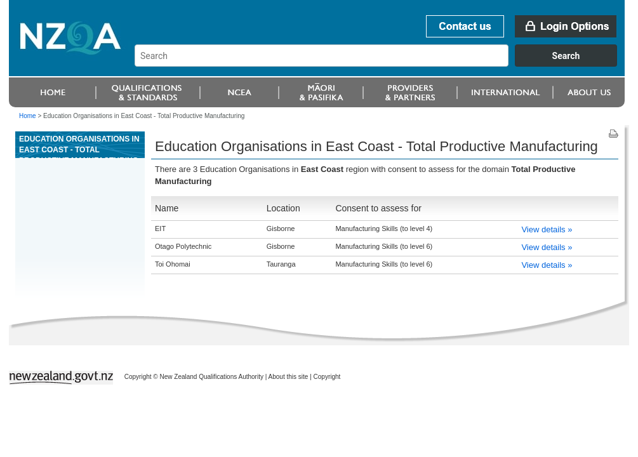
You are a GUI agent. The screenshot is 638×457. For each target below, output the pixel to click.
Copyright (327, 376)
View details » (546, 229)
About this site (289, 376)
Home (27, 115)
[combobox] (382, 63)
